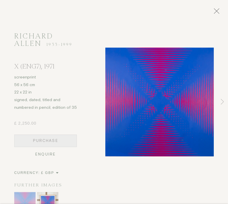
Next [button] (222, 102)
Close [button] (218, 12)
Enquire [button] (45, 156)
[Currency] (50, 175)
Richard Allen (33, 41)
